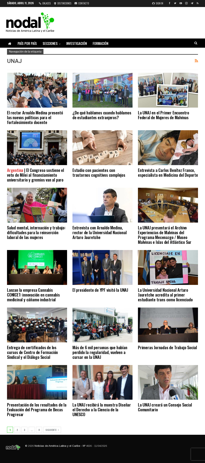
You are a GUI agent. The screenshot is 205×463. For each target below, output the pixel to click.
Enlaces (45, 3)
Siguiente (52, 430)
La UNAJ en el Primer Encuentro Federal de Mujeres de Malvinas (163, 114)
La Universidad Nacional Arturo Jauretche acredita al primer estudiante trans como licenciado (165, 295)
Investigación (76, 43)
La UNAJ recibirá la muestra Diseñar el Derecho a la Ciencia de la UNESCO (101, 409)
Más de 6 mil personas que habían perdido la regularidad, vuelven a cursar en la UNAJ (99, 352)
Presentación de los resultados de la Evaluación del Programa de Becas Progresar (36, 409)
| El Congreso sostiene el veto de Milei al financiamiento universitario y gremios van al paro (35, 175)
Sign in (157, 3)
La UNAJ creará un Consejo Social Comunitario (165, 407)
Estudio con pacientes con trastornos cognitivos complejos (98, 172)
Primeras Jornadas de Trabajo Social (167, 347)
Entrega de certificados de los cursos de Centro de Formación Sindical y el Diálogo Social (32, 352)
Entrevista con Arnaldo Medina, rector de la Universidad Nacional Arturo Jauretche (99, 232)
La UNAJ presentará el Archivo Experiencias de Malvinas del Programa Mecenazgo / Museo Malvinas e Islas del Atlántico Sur (164, 234)
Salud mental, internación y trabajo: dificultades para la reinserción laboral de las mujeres (36, 232)
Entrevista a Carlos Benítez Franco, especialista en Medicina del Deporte (168, 172)
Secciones (50, 43)
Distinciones (62, 3)
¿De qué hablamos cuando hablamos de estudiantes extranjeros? (101, 114)
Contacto (81, 3)
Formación (100, 43)
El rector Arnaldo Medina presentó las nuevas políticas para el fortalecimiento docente (35, 117)
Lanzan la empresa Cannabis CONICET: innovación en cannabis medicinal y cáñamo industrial (33, 295)
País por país (27, 43)
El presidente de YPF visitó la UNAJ (100, 290)
